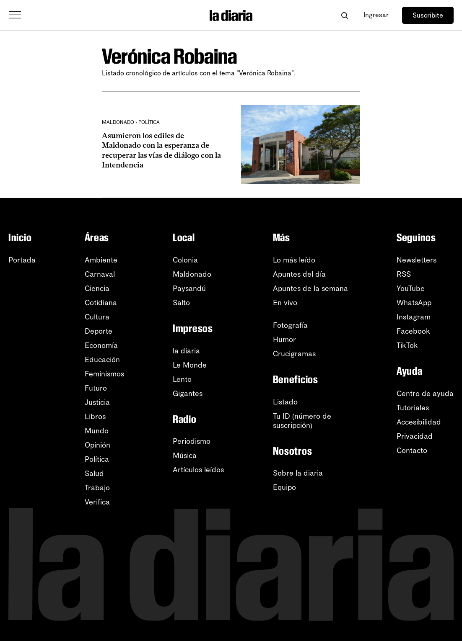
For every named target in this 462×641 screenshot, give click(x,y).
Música (185, 455)
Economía (101, 345)
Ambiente (101, 260)
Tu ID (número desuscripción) (302, 421)
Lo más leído (294, 260)
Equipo (284, 487)
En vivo (285, 302)
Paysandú (189, 288)
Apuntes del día (299, 274)
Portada (22, 260)
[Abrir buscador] (344, 15)
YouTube (411, 288)
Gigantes (187, 393)
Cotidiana (101, 302)
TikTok (407, 345)
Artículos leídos (198, 469)
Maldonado (192, 274)
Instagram (414, 317)
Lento (182, 379)
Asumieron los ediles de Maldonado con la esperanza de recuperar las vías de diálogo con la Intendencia (161, 150)
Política (97, 459)
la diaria (186, 350)
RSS (404, 274)
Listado (285, 402)
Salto (181, 302)
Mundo (97, 430)
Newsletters (416, 260)
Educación (102, 359)
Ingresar (376, 15)
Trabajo (97, 487)
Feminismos (104, 373)
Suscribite (428, 15)
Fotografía (290, 325)
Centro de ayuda (425, 393)
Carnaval (100, 274)
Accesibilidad (419, 422)
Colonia (185, 260)
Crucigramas (294, 353)
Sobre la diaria (298, 473)
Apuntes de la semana (310, 288)
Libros (95, 416)
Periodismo (191, 441)
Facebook (413, 331)
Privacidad (415, 436)
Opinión (97, 445)
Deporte (98, 331)
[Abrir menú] (15, 15)
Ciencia (97, 288)
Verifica (97, 502)
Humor (284, 339)
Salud (94, 473)
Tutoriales (413, 407)
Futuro (96, 388)
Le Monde (190, 365)
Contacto (412, 450)
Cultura (97, 317)
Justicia (97, 402)
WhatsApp (414, 302)
